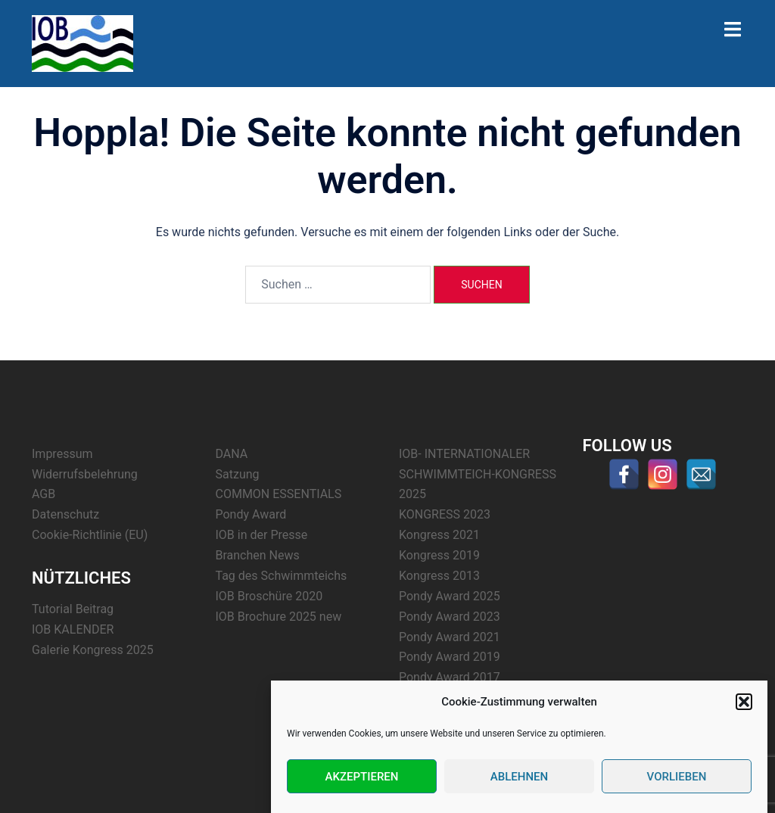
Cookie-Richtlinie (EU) (90, 535)
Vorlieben (677, 776)
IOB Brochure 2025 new (279, 616)
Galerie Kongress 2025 (93, 650)
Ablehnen (519, 776)
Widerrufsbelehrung (85, 474)
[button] (744, 701)
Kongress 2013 (439, 575)
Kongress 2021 (439, 535)
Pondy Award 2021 (449, 637)
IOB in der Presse (262, 535)
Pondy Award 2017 (449, 677)
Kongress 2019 (439, 555)
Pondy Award (251, 514)
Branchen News (258, 555)
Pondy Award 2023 (449, 616)
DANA (232, 454)
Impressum (62, 454)
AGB (43, 494)
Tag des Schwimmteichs (281, 575)
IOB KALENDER (73, 629)
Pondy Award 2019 (449, 656)
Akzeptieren (362, 776)
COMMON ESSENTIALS (279, 494)
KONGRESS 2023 (444, 514)
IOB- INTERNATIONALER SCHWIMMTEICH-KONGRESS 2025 (477, 474)
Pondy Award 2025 (449, 596)
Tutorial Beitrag (73, 609)
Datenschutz (65, 514)
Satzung (238, 474)
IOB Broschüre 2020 (269, 596)
